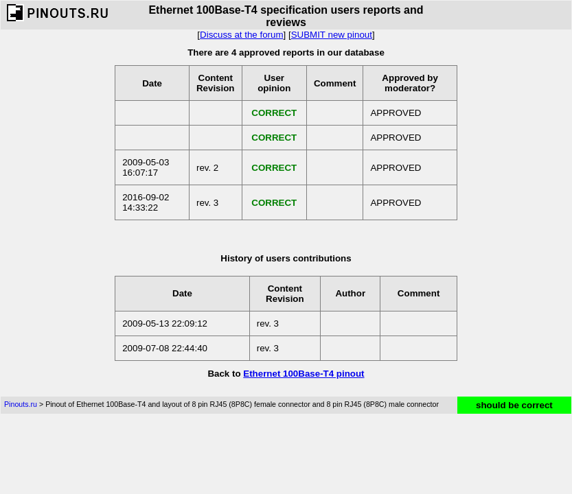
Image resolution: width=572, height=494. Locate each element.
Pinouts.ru (20, 404)
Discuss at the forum (241, 35)
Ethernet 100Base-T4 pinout (303, 373)
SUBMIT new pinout (331, 35)
